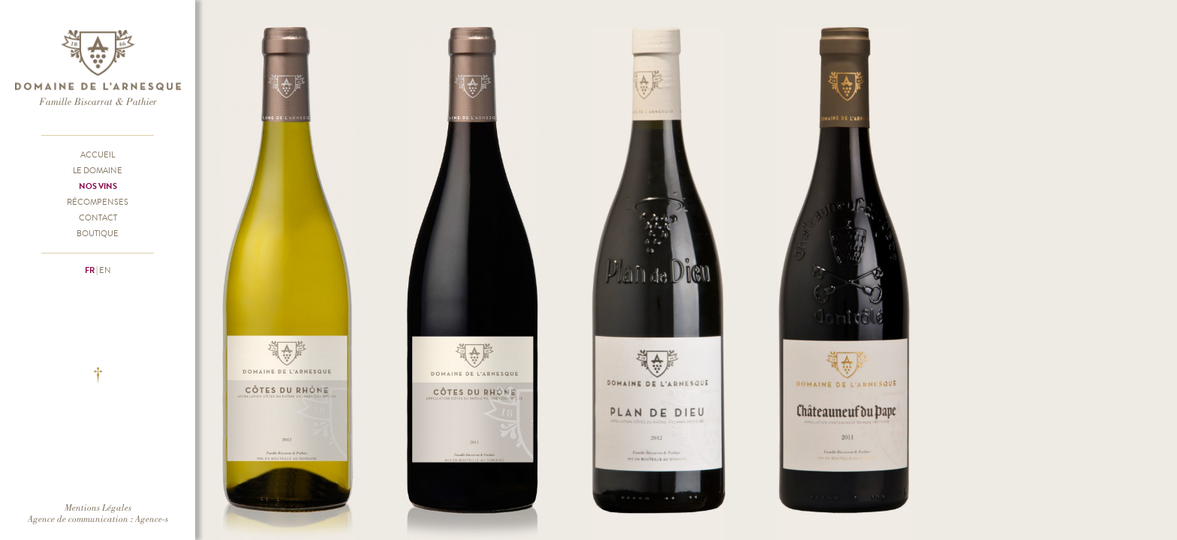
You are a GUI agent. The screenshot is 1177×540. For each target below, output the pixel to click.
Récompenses (97, 202)
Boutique (98, 233)
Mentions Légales (98, 507)
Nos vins (98, 186)
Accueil (97, 154)
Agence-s (151, 518)
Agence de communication (78, 518)
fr (90, 270)
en (105, 270)
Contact (98, 218)
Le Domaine (97, 170)
